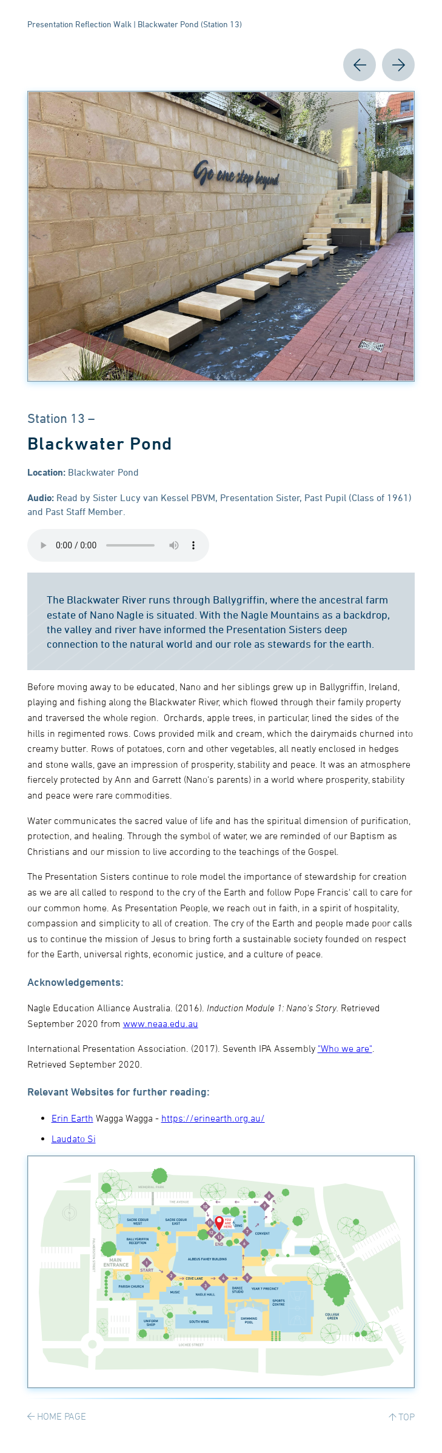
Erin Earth (72, 1117)
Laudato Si (74, 1138)
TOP (406, 1416)
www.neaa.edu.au (160, 1023)
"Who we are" (345, 1048)
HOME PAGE (61, 1416)
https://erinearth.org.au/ (213, 1117)
